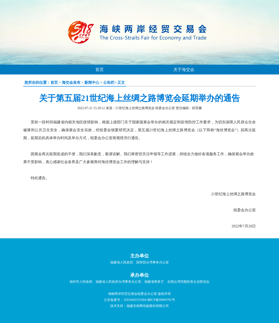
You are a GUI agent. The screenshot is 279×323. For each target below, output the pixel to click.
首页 (99, 69)
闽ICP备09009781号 (161, 300)
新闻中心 (91, 82)
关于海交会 (183, 69)
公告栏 (108, 82)
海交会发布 (71, 82)
